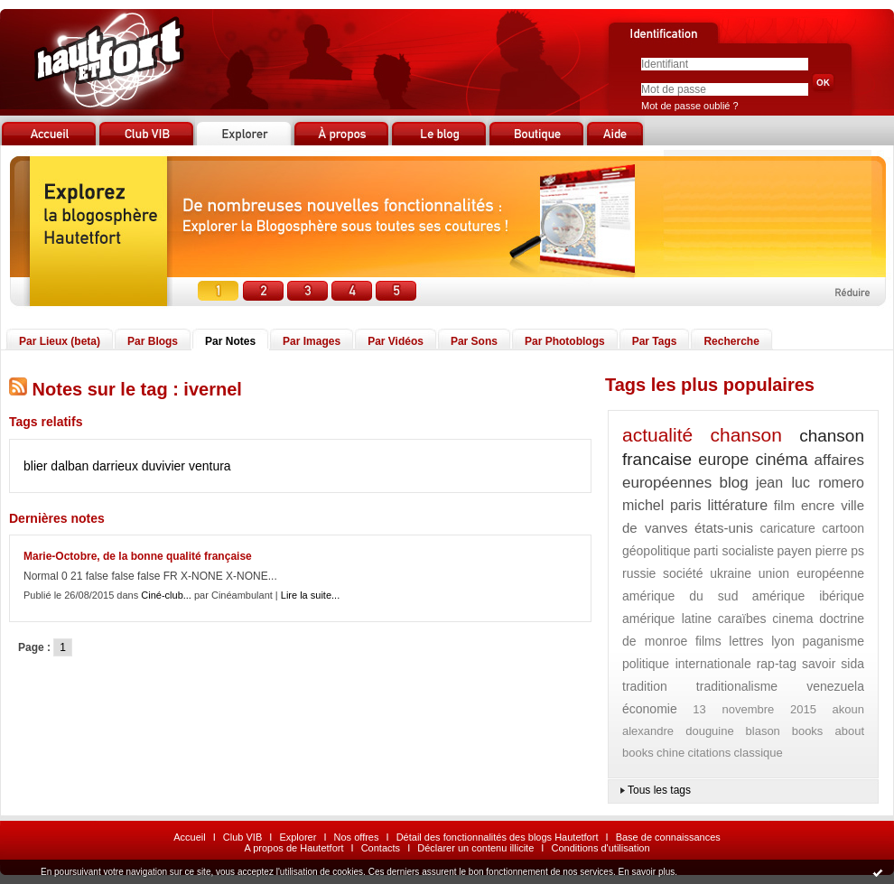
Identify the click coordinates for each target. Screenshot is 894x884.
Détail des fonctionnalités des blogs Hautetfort (497, 837)
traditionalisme (737, 686)
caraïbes (742, 618)
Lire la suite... (310, 595)
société (683, 573)
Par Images (311, 341)
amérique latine (667, 618)
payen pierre (813, 551)
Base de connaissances (668, 837)
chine (670, 752)
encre (818, 505)
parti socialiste (734, 551)
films (708, 641)
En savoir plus (646, 872)
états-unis (723, 527)
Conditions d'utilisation (600, 847)
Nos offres (356, 837)
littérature (737, 505)
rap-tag (776, 663)
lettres (746, 641)
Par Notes (230, 341)
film (784, 505)
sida (852, 663)
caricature (787, 528)
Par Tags (654, 341)
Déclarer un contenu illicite (475, 847)
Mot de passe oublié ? (690, 105)
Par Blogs (152, 341)
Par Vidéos (396, 341)
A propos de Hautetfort (293, 847)
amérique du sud (680, 596)
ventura (210, 466)
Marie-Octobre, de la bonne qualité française (137, 556)
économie (649, 709)
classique (758, 752)
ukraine (730, 573)
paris (686, 505)
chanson (745, 434)
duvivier (163, 466)
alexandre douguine (678, 731)
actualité (657, 434)
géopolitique (656, 551)
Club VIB (242, 837)
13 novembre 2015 (754, 709)
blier (35, 466)
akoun (848, 709)
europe (723, 460)
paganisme (833, 641)
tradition (644, 686)
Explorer (297, 837)
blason (763, 731)
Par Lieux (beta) (59, 341)
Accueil (189, 837)
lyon (783, 641)
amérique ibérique (808, 596)
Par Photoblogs (565, 341)
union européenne (811, 573)
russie (639, 573)
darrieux (115, 466)
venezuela (835, 686)
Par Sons (474, 341)
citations (709, 752)
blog (734, 482)
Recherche (731, 341)
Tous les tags (659, 790)
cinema (792, 618)
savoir (818, 663)
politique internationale (686, 663)
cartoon (843, 528)
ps (857, 551)
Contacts (380, 847)
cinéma (781, 460)
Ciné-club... (166, 595)
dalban (69, 466)
